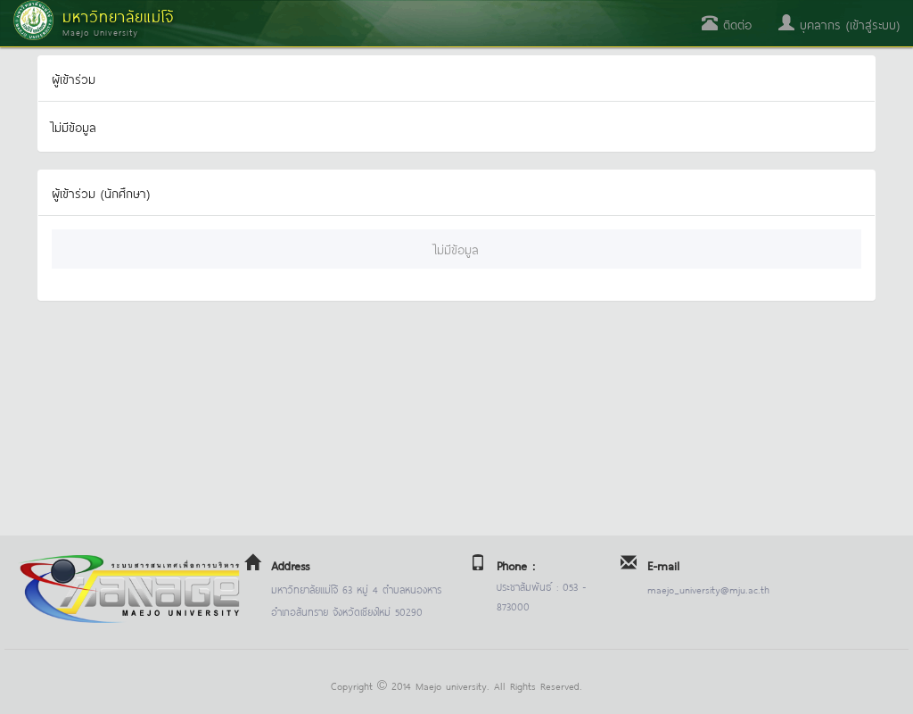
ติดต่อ (727, 23)
